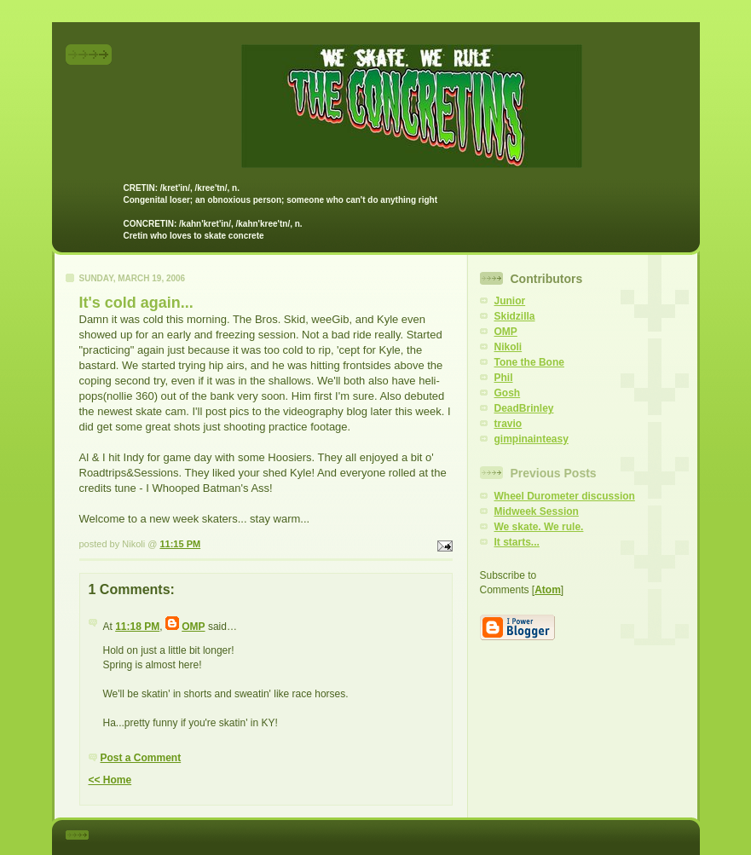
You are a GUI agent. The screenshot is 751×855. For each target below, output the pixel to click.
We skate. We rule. (539, 527)
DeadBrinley (524, 408)
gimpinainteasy (531, 439)
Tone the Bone (529, 362)
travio (508, 424)
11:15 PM (179, 544)
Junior (510, 301)
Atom (547, 590)
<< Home (110, 780)
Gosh (507, 393)
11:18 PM (137, 627)
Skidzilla (514, 316)
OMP (193, 627)
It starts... (517, 542)
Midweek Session (536, 511)
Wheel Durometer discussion (564, 496)
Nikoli (508, 347)
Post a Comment (141, 758)
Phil (503, 378)
